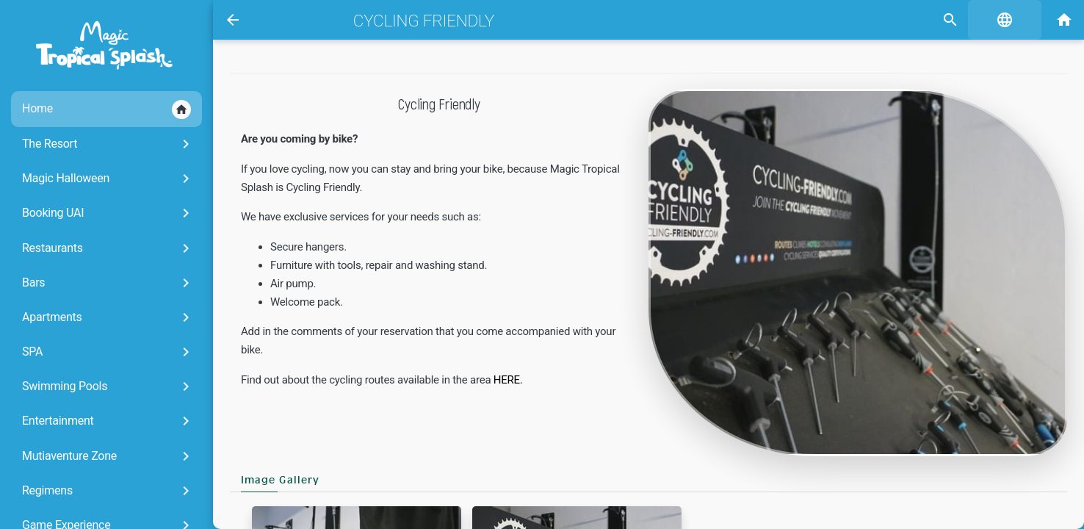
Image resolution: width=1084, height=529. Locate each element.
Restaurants (108, 248)
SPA (108, 352)
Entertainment (108, 421)
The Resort (108, 144)
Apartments (108, 317)
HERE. (508, 379)
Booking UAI (108, 213)
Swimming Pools (108, 386)
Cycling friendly (423, 20)
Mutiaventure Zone (108, 456)
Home (106, 109)
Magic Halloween (108, 178)
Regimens (108, 491)
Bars (108, 283)
